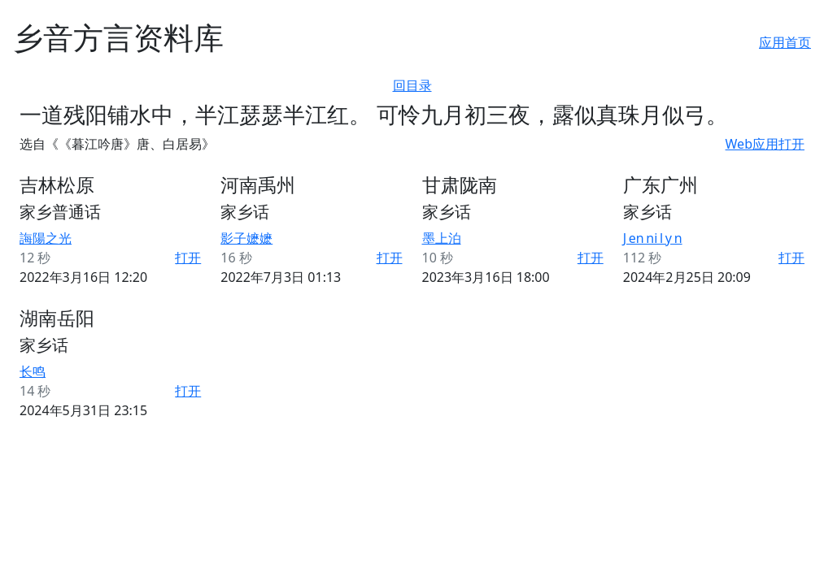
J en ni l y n (652, 238)
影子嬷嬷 (246, 238)
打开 (188, 257)
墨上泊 (441, 238)
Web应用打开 (765, 144)
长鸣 (33, 371)
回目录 (412, 85)
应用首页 (785, 42)
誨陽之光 (46, 238)
